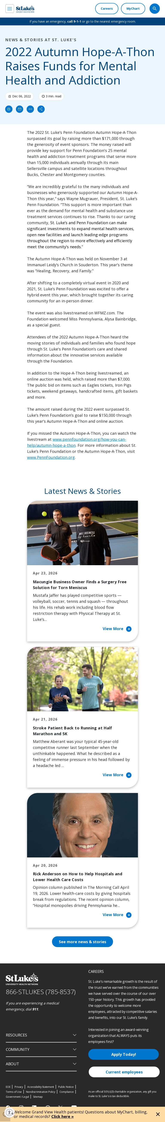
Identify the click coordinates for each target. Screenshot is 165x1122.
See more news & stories (83, 942)
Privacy (19, 1087)
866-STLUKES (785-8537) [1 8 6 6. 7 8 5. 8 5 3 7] (41, 992)
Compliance (67, 1092)
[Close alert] (158, 1114)
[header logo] (25, 9)
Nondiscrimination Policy (40, 1092)
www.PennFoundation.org (51, 457)
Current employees (124, 1072)
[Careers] (107, 8)
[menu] (9, 8)
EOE (8, 1087)
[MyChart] (133, 8)
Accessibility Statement (40, 1087)
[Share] (41, 109)
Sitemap (38, 1097)
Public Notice (65, 1087)
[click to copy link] (30, 109)
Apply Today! (123, 1055)
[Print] (8, 109)
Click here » (62, 1116)
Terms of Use (14, 1092)
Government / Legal (17, 1097)
